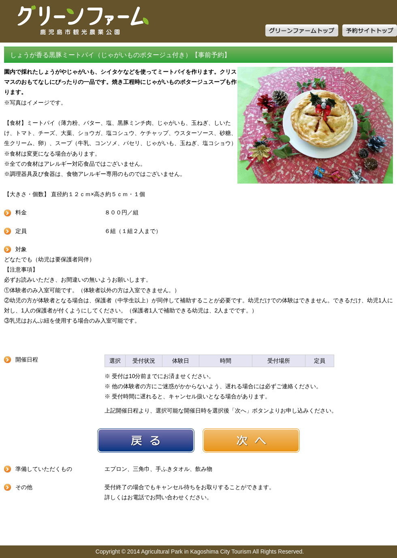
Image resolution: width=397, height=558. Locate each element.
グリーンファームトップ (301, 30)
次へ (251, 440)
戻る (145, 440)
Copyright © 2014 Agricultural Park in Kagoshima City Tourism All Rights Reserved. (200, 551)
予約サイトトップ (369, 30)
